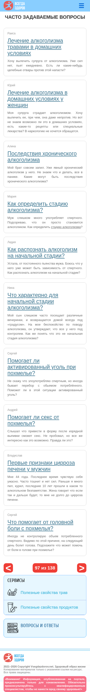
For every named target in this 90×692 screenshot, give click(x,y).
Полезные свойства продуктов (49, 607)
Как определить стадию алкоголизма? (37, 207)
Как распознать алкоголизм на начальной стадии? (42, 252)
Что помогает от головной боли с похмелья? (40, 525)
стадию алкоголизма (66, 227)
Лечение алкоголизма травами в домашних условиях (35, 46)
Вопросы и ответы (40, 625)
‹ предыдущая (8, 568)
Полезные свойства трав (44, 592)
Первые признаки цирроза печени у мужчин (41, 466)
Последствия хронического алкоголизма (42, 156)
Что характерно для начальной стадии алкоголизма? (32, 301)
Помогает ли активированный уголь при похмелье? (41, 367)
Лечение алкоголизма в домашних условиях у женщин (37, 98)
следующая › (81, 568)
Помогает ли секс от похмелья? (33, 420)
